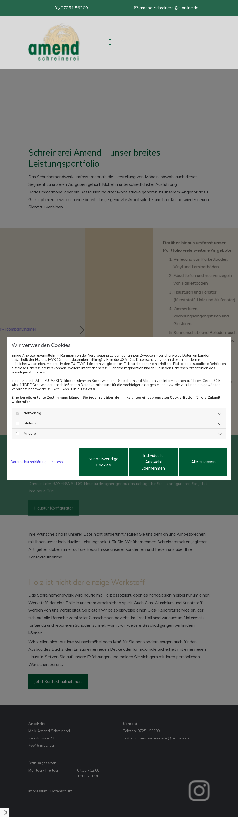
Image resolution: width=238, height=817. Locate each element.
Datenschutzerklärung (28, 462)
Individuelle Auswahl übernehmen (153, 462)
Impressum (59, 462)
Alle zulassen (203, 461)
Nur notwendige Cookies (103, 461)
